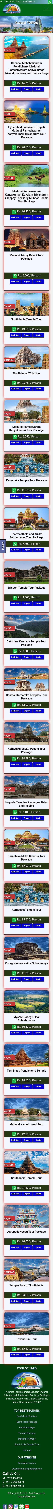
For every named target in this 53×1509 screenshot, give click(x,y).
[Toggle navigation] (47, 8)
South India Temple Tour (27, 1444)
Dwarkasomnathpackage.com (27, 1468)
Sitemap (27, 1450)
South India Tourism (27, 1416)
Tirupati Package (26, 1433)
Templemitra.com (27, 1463)
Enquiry (27, 89)
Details (38, 89)
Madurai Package (27, 1438)
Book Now (15, 89)
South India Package (27, 1422)
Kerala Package (27, 1427)
